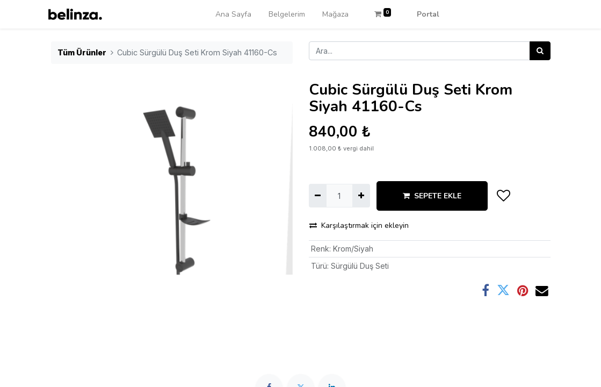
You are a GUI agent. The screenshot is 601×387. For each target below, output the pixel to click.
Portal (428, 14)
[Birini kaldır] (318, 195)
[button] (504, 195)
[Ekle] (361, 195)
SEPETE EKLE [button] (432, 196)
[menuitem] (233, 14)
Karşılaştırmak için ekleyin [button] (359, 225)
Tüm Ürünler (81, 52)
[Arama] (540, 50)
